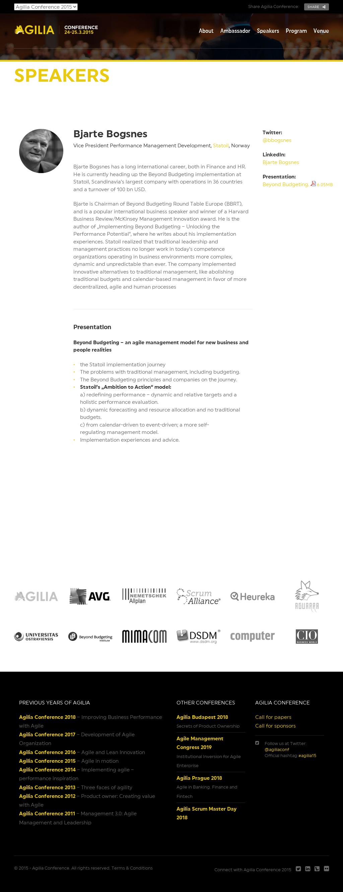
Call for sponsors (275, 726)
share (316, 7)
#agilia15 (307, 755)
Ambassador (235, 31)
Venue (321, 31)
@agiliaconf (277, 749)
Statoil (221, 145)
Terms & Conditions (132, 868)
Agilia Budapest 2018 (202, 717)
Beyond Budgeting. (298, 184)
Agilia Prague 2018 (199, 778)
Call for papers (273, 717)
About (206, 31)
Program (296, 31)
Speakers (268, 31)
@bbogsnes (277, 140)
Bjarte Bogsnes (281, 162)
